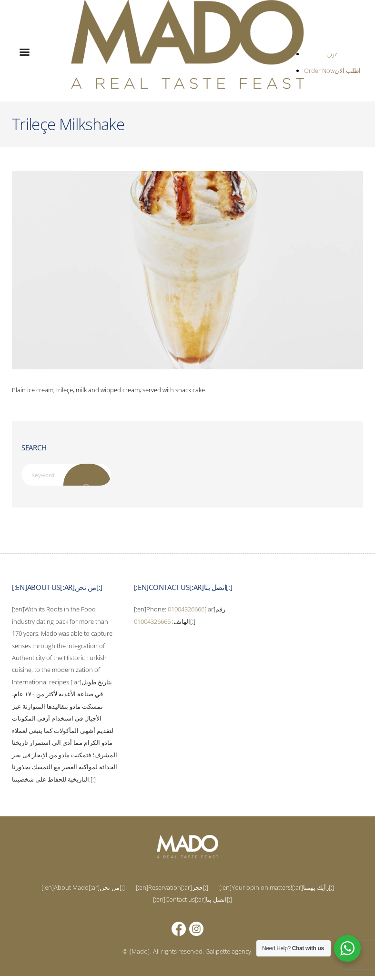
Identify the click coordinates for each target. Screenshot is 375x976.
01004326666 (186, 609)
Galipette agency (228, 951)
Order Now (319, 70)
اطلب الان (347, 70)
